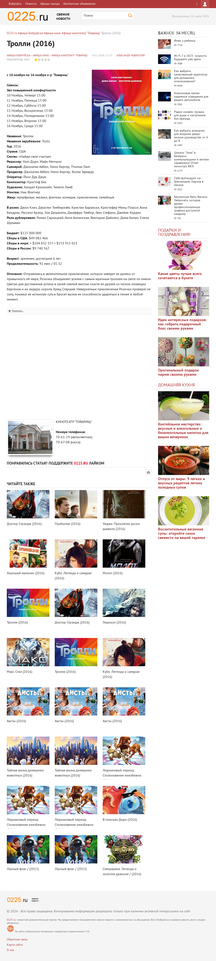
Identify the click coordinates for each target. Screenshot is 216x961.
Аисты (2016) (16, 721)
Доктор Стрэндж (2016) (24, 524)
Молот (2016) (112, 573)
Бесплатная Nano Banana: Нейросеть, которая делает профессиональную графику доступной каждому (191, 205)
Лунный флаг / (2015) (23, 869)
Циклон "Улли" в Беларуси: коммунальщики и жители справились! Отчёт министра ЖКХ (191, 159)
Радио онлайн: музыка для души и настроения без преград (190, 115)
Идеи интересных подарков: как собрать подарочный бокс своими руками (182, 324)
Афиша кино (41, 55)
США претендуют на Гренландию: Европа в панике (188, 182)
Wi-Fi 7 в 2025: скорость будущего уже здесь (190, 57)
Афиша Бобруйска (18, 55)
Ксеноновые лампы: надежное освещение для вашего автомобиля (191, 97)
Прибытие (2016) (67, 524)
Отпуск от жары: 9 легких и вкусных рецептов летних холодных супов (181, 483)
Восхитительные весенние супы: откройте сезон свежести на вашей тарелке (181, 533)
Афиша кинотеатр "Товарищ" (70, 55)
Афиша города (50, 4)
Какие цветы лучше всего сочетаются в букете (180, 276)
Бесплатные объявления (79, 4)
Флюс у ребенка (184, 41)
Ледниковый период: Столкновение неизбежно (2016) (122, 775)
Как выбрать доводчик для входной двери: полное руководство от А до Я (191, 136)
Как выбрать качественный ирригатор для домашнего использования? (190, 76)
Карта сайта (15, 945)
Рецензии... (18, 310)
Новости (30, 4)
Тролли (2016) (17, 623)
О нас (10, 950)
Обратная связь (17, 939)
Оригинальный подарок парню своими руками (178, 372)
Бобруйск (15, 4)
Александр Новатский (131, 55)
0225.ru (11, 920)
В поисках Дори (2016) (120, 820)
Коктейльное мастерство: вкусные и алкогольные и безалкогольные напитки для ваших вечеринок (183, 431)
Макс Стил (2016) (19, 672)
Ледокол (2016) (114, 623)
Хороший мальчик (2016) (25, 573)
